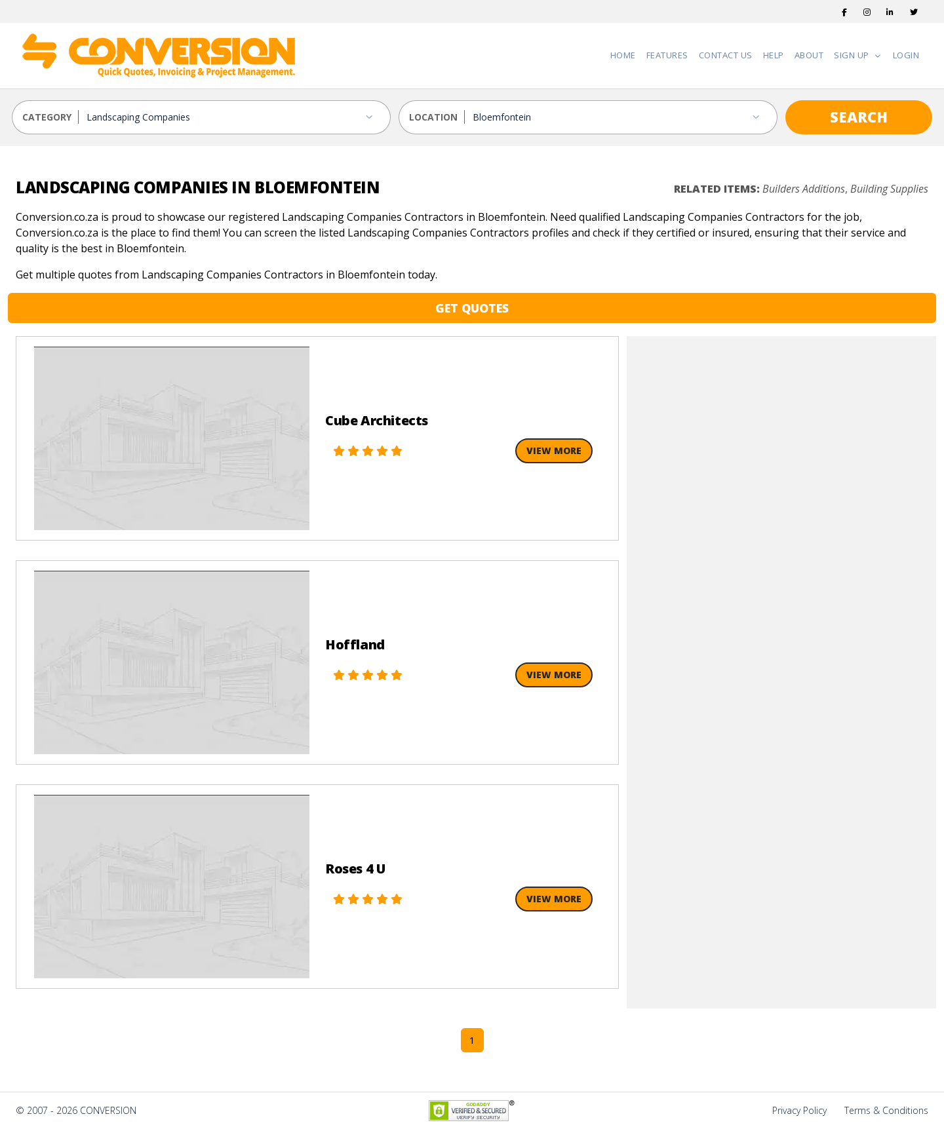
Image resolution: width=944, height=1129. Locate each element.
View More (553, 450)
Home (623, 55)
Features (667, 55)
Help (773, 55)
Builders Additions (803, 189)
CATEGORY (46, 117)
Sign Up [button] (852, 55)
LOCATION (433, 117)
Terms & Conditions (886, 1110)
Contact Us (726, 55)
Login (906, 55)
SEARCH (859, 116)
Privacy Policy (799, 1110)
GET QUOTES (472, 308)
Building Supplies (889, 189)
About (809, 55)
